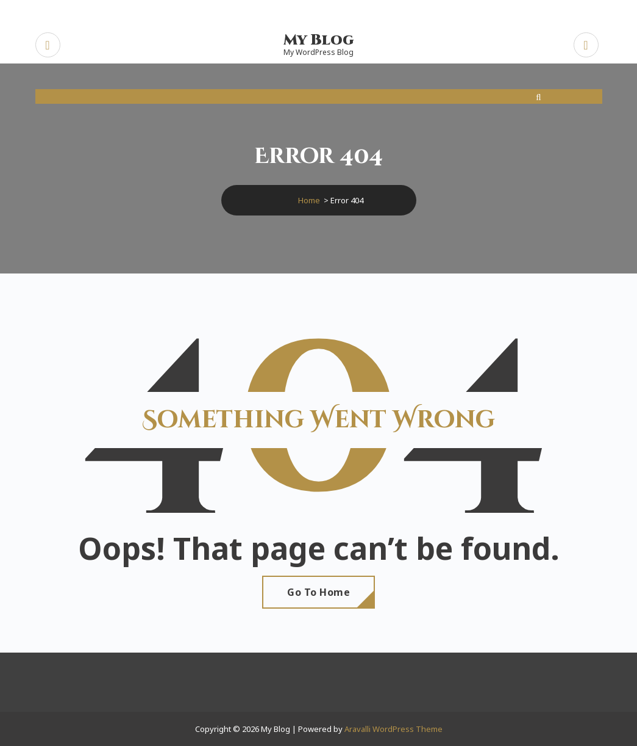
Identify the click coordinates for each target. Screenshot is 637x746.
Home (309, 200)
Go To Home (318, 592)
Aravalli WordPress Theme (393, 728)
